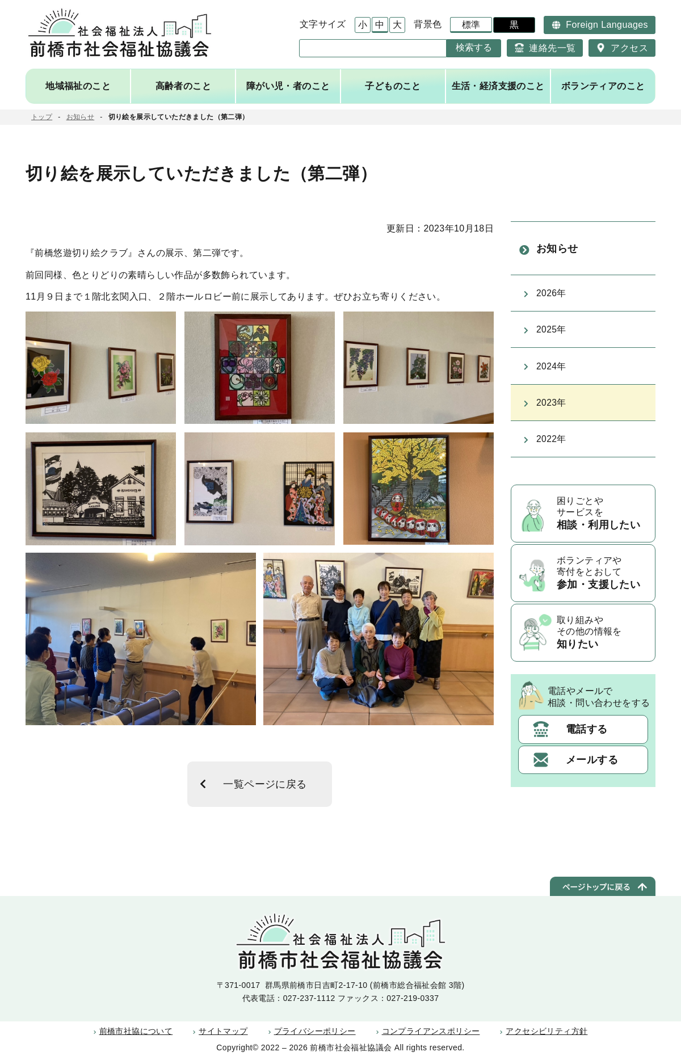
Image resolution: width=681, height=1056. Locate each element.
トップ (41, 117)
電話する (587, 741)
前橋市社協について (136, 1031)
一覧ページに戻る (266, 784)
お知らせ (80, 117)
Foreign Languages (607, 25)
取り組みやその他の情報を (603, 644)
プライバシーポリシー (315, 1031)
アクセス (629, 48)
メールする (592, 771)
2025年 (551, 335)
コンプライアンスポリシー (431, 1031)
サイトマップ (223, 1031)
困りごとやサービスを (603, 524)
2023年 (551, 410)
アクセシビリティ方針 (546, 1031)
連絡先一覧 (552, 48)
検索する (474, 47)
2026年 (551, 297)
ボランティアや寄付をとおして (603, 584)
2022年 (551, 448)
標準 (471, 25)
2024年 (551, 372)
